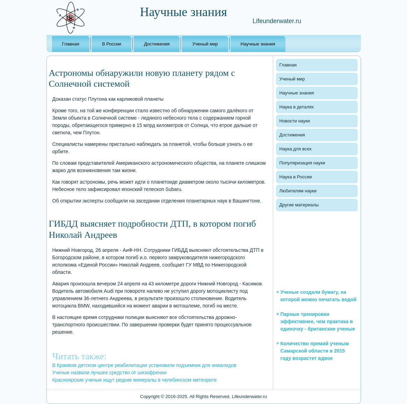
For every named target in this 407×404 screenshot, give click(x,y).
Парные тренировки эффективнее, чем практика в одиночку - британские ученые (318, 321)
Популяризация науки (302, 162)
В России (111, 44)
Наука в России (295, 176)
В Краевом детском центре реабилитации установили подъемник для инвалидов (144, 365)
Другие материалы (299, 204)
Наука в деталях (296, 106)
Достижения (156, 44)
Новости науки (294, 120)
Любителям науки (298, 190)
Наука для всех (295, 148)
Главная (70, 44)
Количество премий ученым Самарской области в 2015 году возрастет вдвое (315, 351)
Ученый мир (205, 44)
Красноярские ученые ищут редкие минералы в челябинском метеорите (134, 380)
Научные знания (258, 44)
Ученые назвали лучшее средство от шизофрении (109, 372)
